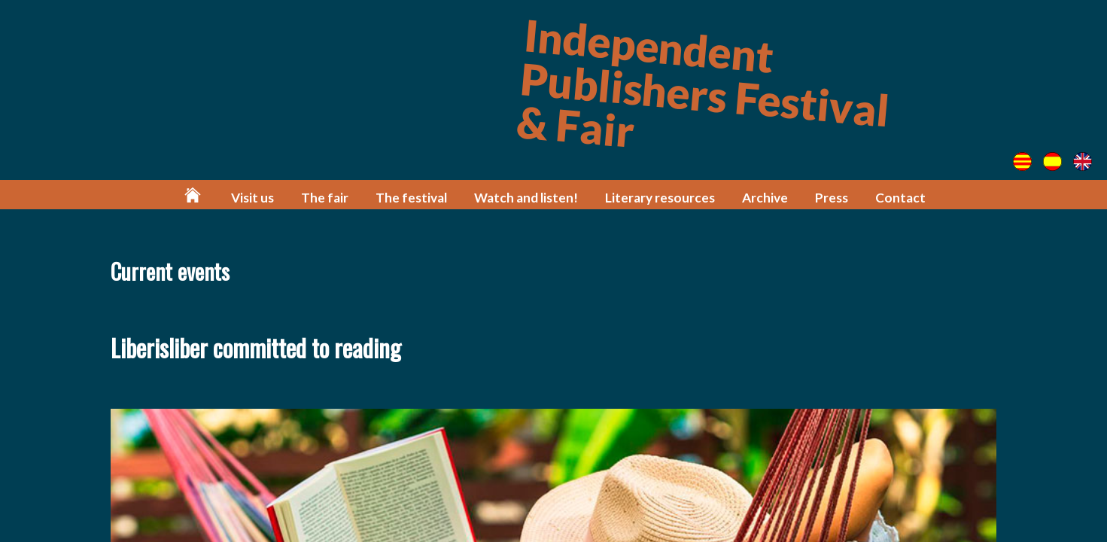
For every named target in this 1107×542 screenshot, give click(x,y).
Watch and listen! (526, 198)
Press (831, 198)
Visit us (252, 198)
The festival (411, 198)
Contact (900, 198)
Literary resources (660, 198)
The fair (324, 198)
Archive (765, 198)
